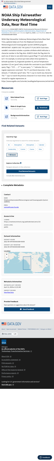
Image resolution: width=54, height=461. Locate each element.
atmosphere (18, 145)
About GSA (6, 356)
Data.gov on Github (45, 329)
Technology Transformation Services (17, 351)
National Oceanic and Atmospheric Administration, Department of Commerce (24, 32)
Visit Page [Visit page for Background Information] (42, 117)
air (9, 145)
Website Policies (22, 329)
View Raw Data (9, 292)
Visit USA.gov (8, 385)
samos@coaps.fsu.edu (11, 207)
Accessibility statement (11, 360)
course (32, 149)
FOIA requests (8, 363)
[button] (6, 254)
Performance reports (10, 373)
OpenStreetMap (39, 272)
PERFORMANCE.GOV (33, 329)
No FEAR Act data (9, 366)
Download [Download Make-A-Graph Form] (42, 108)
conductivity (12, 149)
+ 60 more (12, 155)
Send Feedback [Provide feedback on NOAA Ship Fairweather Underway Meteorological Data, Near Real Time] (27, 309)
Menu (49, 7)
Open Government (11, 329)
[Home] (13, 7)
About (3, 329)
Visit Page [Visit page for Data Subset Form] (42, 98)
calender (41, 145)
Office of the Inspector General (13, 370)
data (40, 149)
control (23, 149)
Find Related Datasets (27, 171)
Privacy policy (8, 376)
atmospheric (30, 145)
